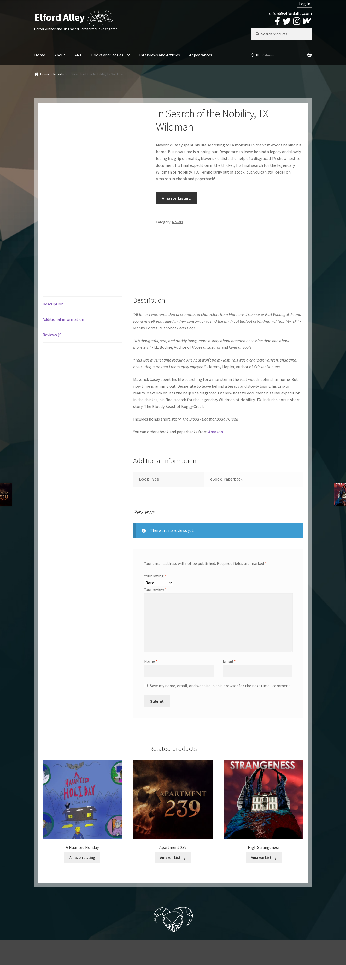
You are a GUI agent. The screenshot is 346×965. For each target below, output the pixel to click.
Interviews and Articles (159, 54)
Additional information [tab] (63, 319)
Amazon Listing (176, 198)
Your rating (155, 575)
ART (78, 54)
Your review (155, 589)
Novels (58, 74)
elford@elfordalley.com (290, 13)
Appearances (200, 54)
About (59, 54)
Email (229, 661)
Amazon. (216, 431)
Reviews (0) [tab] (53, 334)
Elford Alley (59, 17)
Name (150, 661)
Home (39, 54)
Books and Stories (107, 54)
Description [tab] (53, 303)
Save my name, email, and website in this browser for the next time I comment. (220, 685)
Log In (304, 3)
